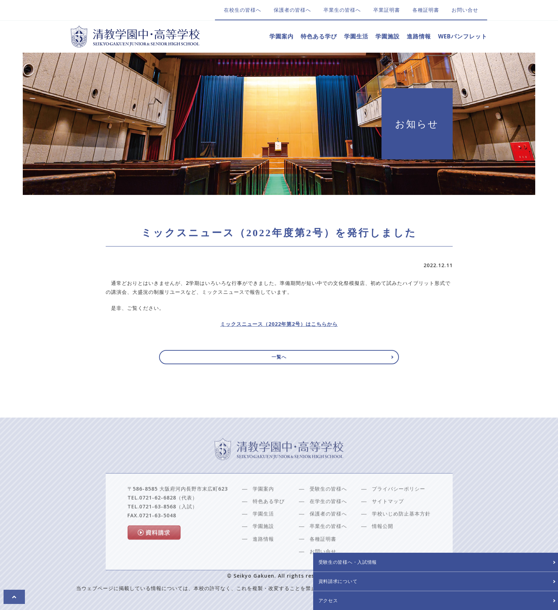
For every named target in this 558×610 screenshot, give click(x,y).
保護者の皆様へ (292, 9)
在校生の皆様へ (242, 9)
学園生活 (356, 36)
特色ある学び (319, 36)
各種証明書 (425, 9)
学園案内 (281, 36)
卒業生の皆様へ (342, 9)
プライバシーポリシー (398, 506)
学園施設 (387, 36)
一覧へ (279, 360)
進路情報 (419, 36)
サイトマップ (388, 518)
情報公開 (382, 543)
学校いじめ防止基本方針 (401, 531)
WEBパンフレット (462, 36)
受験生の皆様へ (328, 506)
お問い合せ (465, 9)
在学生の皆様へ (328, 518)
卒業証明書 (386, 9)
